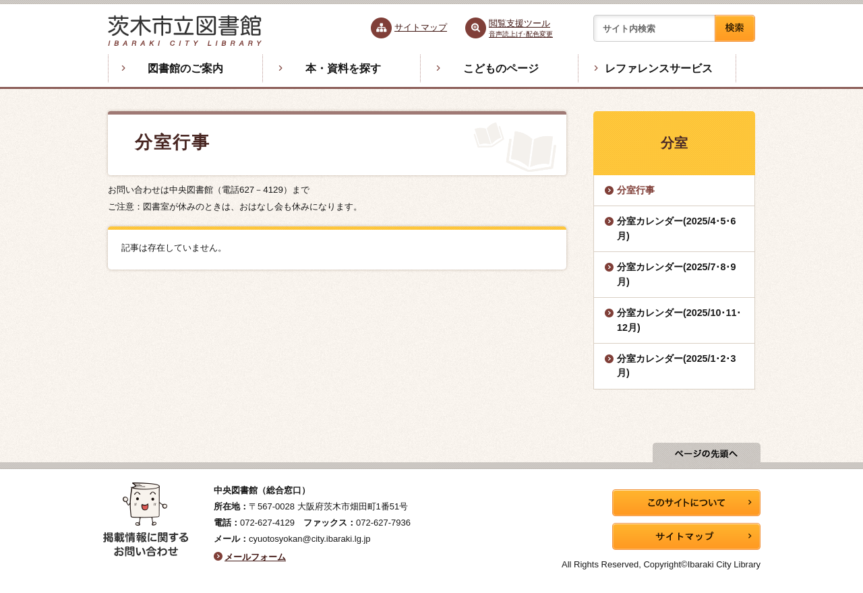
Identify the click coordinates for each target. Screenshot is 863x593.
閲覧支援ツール (521, 28)
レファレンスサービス (659, 68)
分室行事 (636, 190)
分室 (674, 142)
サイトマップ (420, 27)
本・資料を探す (343, 68)
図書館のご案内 (185, 68)
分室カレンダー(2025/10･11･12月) (679, 319)
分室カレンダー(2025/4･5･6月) (676, 228)
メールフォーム (255, 557)
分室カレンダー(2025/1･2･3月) (676, 365)
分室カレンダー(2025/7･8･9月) (676, 273)
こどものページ (501, 68)
